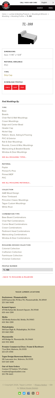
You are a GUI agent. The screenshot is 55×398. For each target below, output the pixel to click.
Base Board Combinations (14, 217)
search (40, 8)
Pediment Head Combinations (16, 231)
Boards (5, 114)
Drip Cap (8, 75)
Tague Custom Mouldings (14, 203)
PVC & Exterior (9, 138)
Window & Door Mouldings (14, 152)
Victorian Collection (11, 258)
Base (4, 110)
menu (51, 8)
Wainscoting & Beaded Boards (16, 148)
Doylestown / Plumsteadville (14, 297)
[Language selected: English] (47, 2)
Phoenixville (7, 337)
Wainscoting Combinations (14, 234)
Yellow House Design (29, 388)
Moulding (5, 16)
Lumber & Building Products (19, 14)
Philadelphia (8, 327)
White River (7, 206)
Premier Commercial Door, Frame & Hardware (23, 347)
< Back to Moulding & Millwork (17, 277)
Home (4, 14)
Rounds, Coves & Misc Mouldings (17, 145)
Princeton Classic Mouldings (15, 200)
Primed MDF (7, 174)
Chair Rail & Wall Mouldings (14, 117)
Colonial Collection (11, 248)
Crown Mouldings (10, 121)
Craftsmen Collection (12, 252)
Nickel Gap (7, 131)
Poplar (5, 167)
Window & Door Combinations (16, 238)
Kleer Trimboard (9, 196)
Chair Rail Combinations (13, 220)
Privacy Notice (41, 384)
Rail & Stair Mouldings (12, 141)
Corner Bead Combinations (14, 224)
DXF (15, 87)
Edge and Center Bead (12, 124)
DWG (8, 87)
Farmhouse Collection (12, 255)
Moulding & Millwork (39, 14)
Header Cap (7, 128)
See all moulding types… (14, 157)
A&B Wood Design (10, 193)
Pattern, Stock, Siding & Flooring (17, 134)
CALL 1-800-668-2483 (28, 2)
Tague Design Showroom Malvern (16, 356)
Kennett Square (9, 307)
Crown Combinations (12, 227)
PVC (4, 177)
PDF (22, 87)
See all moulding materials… (16, 183)
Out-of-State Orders (11, 366)
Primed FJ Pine (9, 170)
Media (5, 317)
